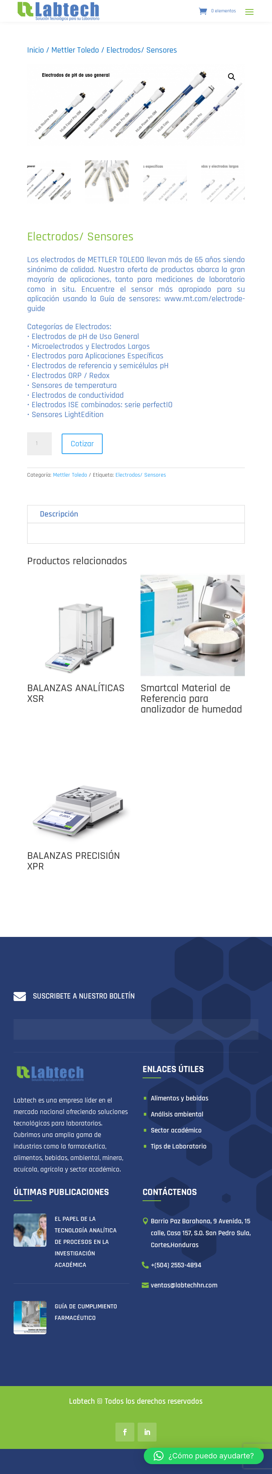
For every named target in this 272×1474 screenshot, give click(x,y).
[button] (204, 1456)
